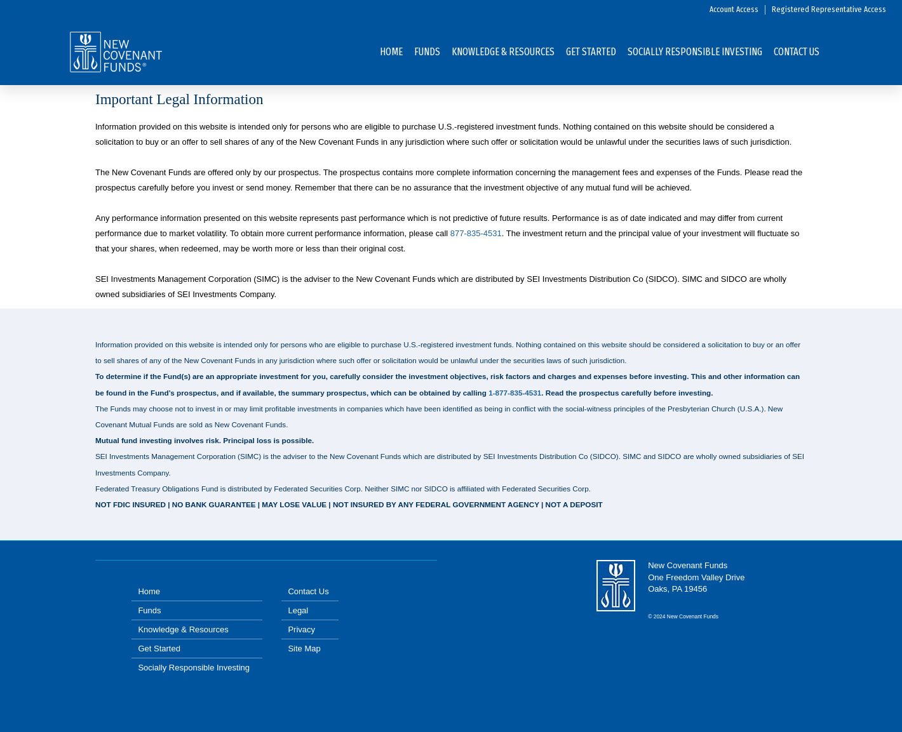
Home (391, 52)
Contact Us (796, 52)
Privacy (301, 629)
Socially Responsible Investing (194, 667)
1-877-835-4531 (514, 393)
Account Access (734, 9)
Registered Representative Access (829, 9)
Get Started (591, 52)
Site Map (304, 648)
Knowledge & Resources (503, 52)
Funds (427, 52)
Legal (298, 610)
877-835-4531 (476, 233)
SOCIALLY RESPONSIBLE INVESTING (695, 52)
